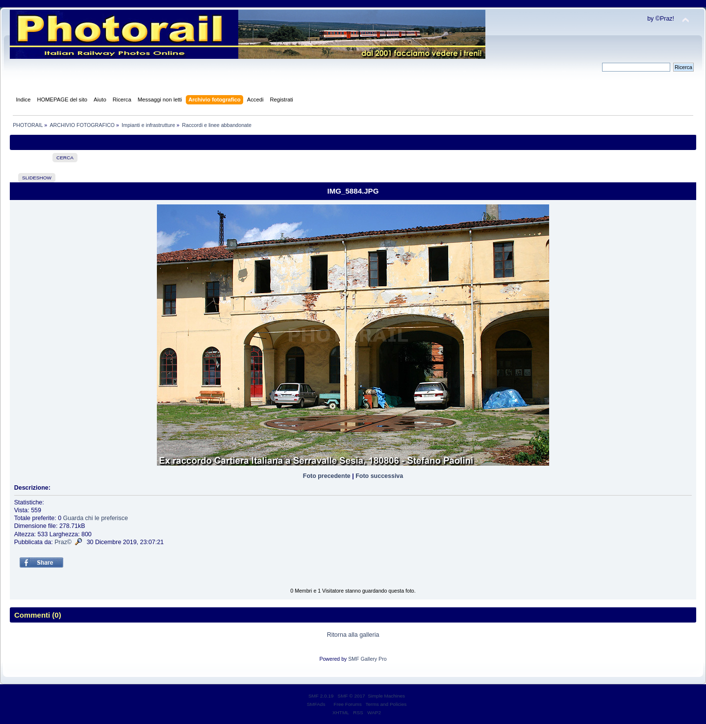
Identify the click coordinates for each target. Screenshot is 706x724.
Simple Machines (386, 696)
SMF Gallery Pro (367, 659)
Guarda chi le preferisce (95, 518)
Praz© (63, 542)
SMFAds (316, 704)
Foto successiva (379, 476)
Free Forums (348, 704)
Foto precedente (327, 476)
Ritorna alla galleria (353, 634)
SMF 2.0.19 (321, 696)
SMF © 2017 (351, 696)
